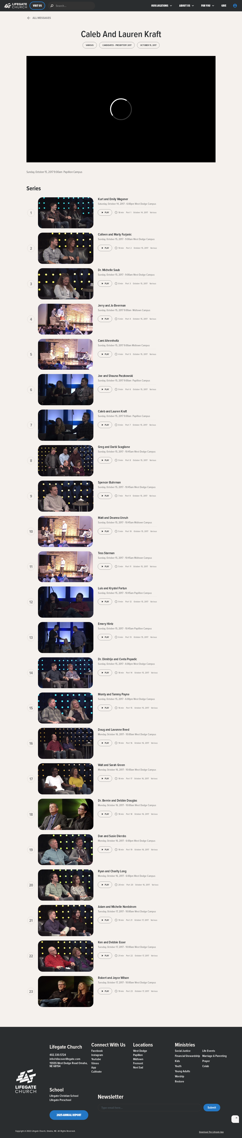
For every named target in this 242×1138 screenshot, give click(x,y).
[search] (71, 6)
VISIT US (37, 5)
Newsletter (110, 1097)
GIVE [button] (223, 5)
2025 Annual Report (69, 1115)
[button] (14, 6)
